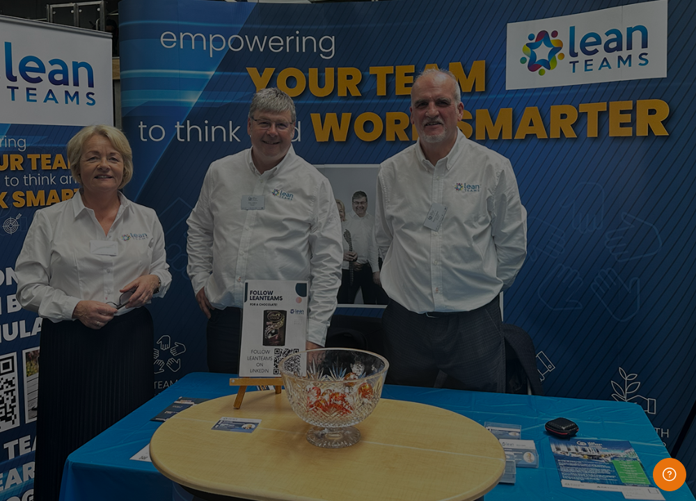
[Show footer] (669, 474)
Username (451, 180)
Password (450, 244)
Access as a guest (549, 437)
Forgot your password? (632, 306)
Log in (549, 345)
